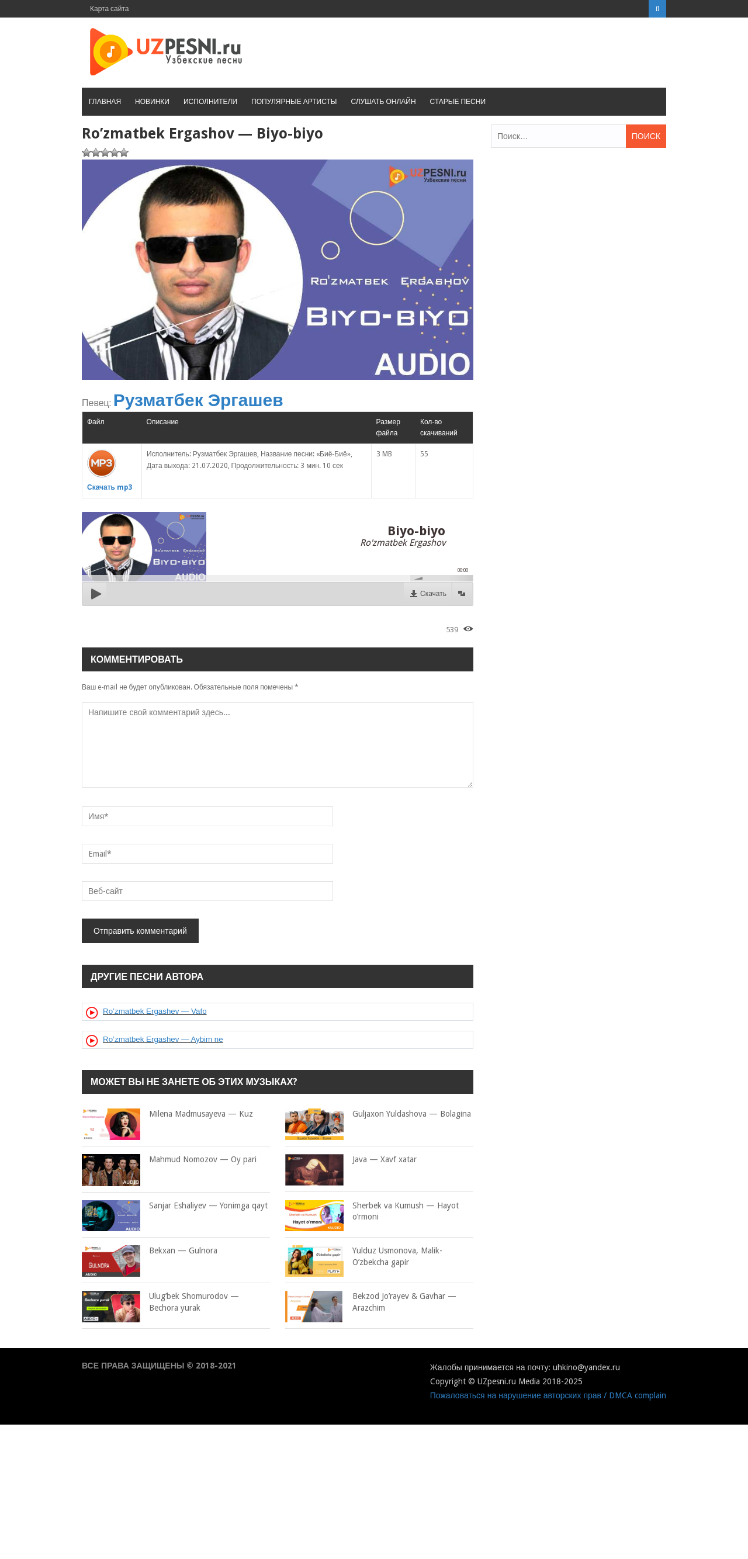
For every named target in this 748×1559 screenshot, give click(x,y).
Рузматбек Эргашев (198, 400)
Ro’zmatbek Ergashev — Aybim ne (163, 1039)
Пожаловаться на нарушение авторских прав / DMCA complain (548, 1395)
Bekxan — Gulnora (149, 1251)
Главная (105, 102)
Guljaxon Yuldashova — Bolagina (378, 1114)
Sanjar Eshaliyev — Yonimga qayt (175, 1206)
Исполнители (210, 102)
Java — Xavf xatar (351, 1160)
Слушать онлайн (383, 102)
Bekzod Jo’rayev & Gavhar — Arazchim (370, 1302)
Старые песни (458, 102)
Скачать (433, 594)
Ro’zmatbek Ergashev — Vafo (155, 1011)
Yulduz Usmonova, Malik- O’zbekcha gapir (363, 1256)
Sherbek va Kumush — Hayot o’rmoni (372, 1211)
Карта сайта (109, 9)
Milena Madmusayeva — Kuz (167, 1114)
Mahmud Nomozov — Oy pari (169, 1160)
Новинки (152, 102)
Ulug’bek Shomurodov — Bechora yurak (160, 1302)
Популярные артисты (294, 102)
